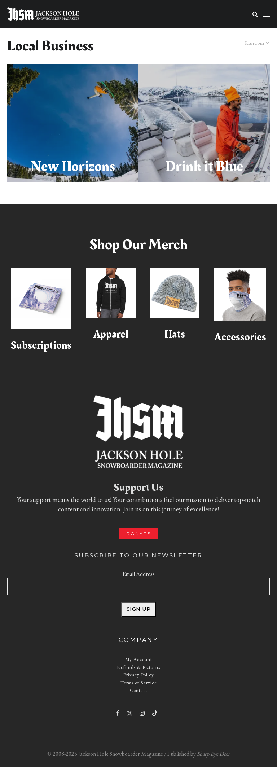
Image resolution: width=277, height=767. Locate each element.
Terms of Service (138, 683)
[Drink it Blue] (204, 123)
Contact (139, 690)
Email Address (138, 574)
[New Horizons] (72, 123)
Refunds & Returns (138, 667)
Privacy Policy (138, 675)
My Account (138, 659)
